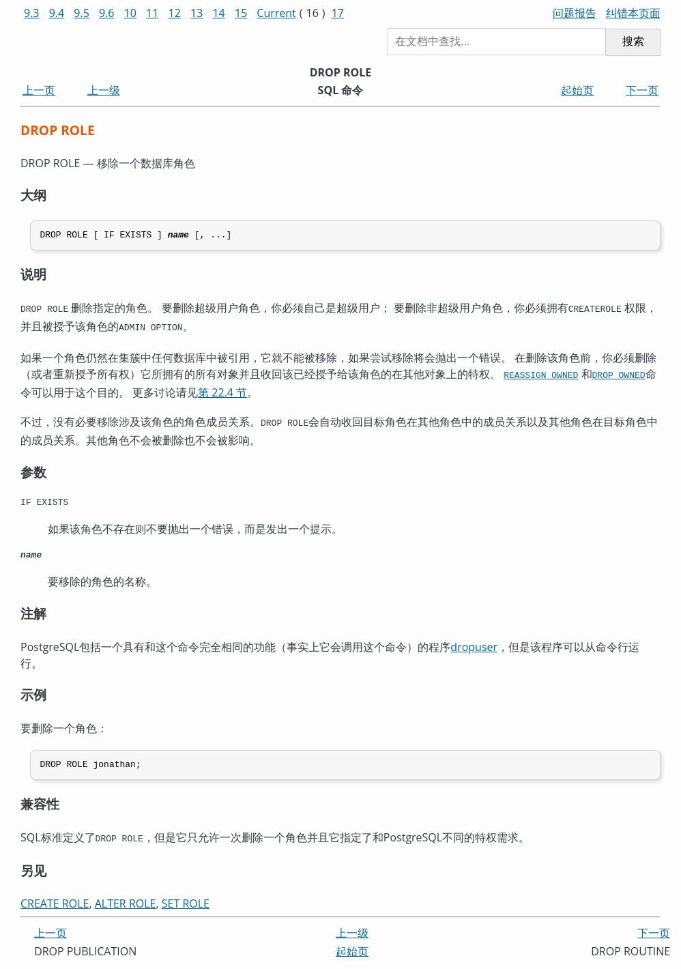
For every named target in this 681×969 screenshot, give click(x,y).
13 (196, 12)
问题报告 (574, 12)
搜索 (633, 41)
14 (218, 12)
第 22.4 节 (222, 390)
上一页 (39, 90)
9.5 (81, 12)
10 (130, 12)
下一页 (642, 90)
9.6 (107, 12)
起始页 (577, 90)
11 (152, 12)
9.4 (57, 12)
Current (276, 12)
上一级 (103, 90)
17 (338, 12)
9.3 (32, 12)
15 (241, 12)
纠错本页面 (633, 12)
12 (175, 12)
